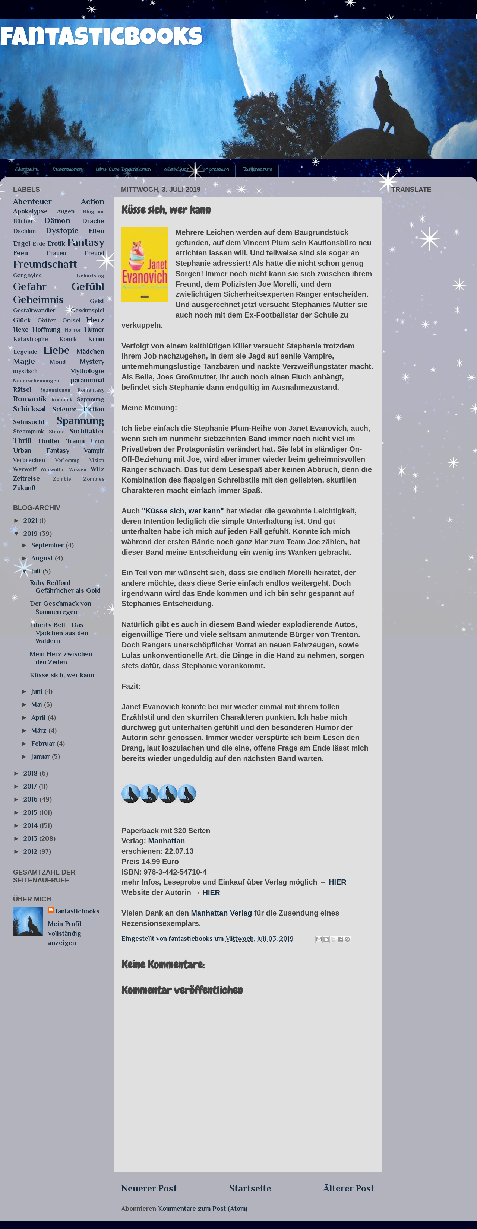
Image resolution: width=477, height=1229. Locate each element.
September (48, 545)
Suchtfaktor (87, 431)
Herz (95, 319)
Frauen (56, 253)
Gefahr (30, 286)
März (39, 730)
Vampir (94, 450)
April (39, 717)
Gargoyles (27, 275)
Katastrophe (30, 339)
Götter (46, 320)
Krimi (96, 339)
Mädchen (90, 351)
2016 (31, 799)
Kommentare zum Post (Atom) (202, 1208)
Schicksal (29, 408)
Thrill (22, 440)
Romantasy (91, 390)
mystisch (25, 371)
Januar (41, 756)
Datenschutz (257, 169)
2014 (31, 825)
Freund (94, 253)
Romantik (30, 398)
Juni (37, 691)
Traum (75, 441)
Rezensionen (67, 169)
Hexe (21, 329)
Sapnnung (90, 399)
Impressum (216, 169)
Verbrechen (29, 460)
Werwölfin (52, 469)
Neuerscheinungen (36, 380)
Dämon (57, 220)
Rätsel (22, 389)
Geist (97, 301)
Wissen (77, 469)
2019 (31, 533)
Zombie (62, 479)
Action (92, 201)
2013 (31, 838)
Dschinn (24, 231)
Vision (96, 460)
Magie (24, 361)
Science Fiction (79, 409)
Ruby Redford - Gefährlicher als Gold (65, 587)
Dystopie (62, 230)
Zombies (93, 479)
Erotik (56, 243)
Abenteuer (32, 201)
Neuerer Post (149, 1188)
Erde (38, 243)
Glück (22, 320)
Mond (58, 361)
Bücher (23, 221)
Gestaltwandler (34, 310)
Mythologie (87, 371)
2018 (31, 773)
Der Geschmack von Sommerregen (60, 607)
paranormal (87, 380)
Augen (66, 211)
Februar (44, 743)
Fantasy (85, 242)
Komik (68, 339)
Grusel (71, 320)
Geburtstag (90, 275)
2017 (31, 786)
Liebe (56, 350)
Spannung (80, 420)
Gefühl (88, 286)
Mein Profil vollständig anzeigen (65, 933)
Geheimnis (38, 299)
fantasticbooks (101, 40)
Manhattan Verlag (221, 913)
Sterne (57, 431)
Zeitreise (26, 478)
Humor (94, 329)
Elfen (96, 231)
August (43, 558)
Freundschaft (45, 264)
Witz (97, 469)
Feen (20, 253)
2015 (31, 812)
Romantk (62, 399)
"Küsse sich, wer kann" (183, 511)
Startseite (27, 169)
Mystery (92, 361)
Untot (97, 441)
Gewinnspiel (87, 310)
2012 (31, 851)
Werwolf (24, 469)
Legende (25, 351)
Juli (36, 571)
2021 (31, 520)
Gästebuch (176, 169)
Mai (37, 704)
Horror (72, 330)
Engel (22, 243)
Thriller (49, 441)
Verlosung (67, 460)
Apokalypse (30, 211)
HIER (337, 882)
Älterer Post (349, 1188)
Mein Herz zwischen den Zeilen (61, 658)
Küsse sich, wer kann (62, 675)
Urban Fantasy (41, 450)
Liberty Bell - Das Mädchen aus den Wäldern (59, 632)
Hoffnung (46, 329)
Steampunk (28, 431)
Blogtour (93, 211)
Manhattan (166, 841)
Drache (93, 221)
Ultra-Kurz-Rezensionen (123, 169)
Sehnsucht (29, 422)
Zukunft (24, 487)
